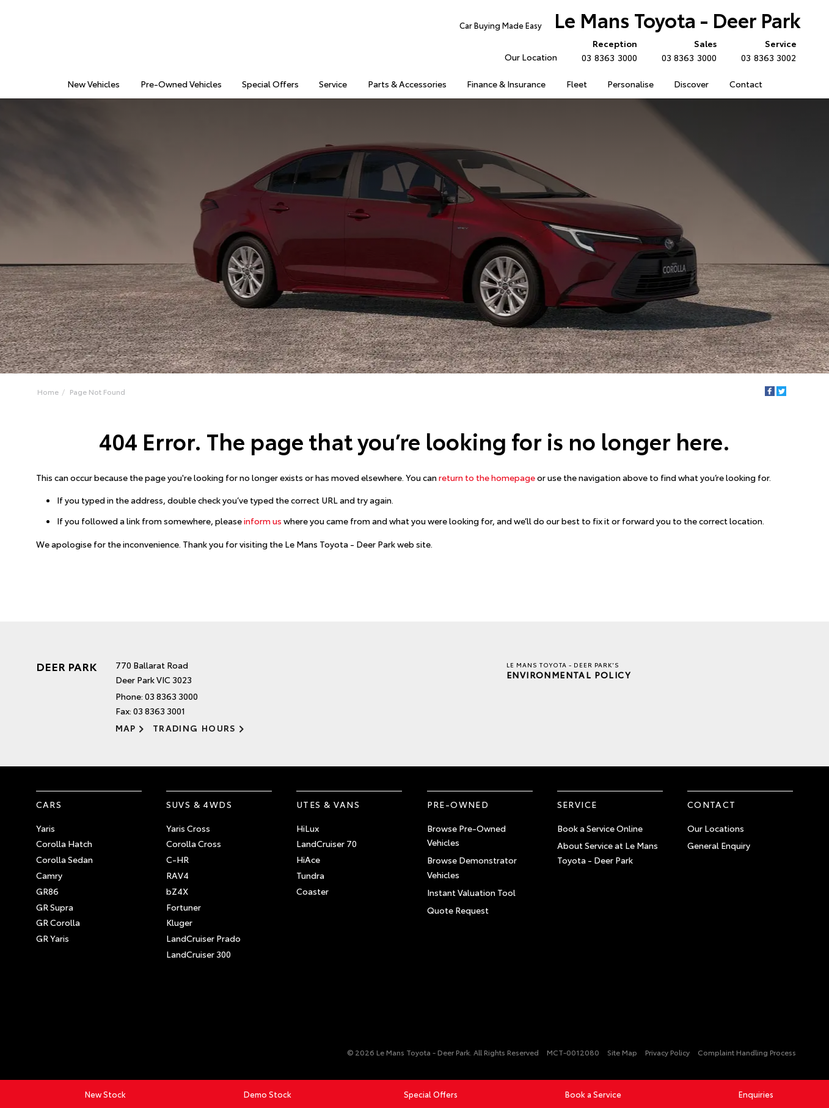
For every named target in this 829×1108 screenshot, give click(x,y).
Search (784, 84)
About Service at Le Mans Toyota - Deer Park (607, 852)
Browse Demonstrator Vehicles (472, 867)
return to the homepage (487, 477)
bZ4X (177, 891)
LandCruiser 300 (198, 954)
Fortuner (183, 907)
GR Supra (54, 907)
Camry (49, 875)
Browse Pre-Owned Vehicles (466, 835)
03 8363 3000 (606, 50)
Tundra (310, 875)
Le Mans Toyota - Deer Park (630, 22)
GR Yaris (52, 938)
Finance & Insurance (506, 84)
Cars (49, 804)
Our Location (531, 57)
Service (333, 84)
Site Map (622, 1052)
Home (37, 81)
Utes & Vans (328, 804)
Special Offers (270, 84)
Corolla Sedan (64, 859)
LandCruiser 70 (326, 843)
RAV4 (177, 875)
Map (125, 728)
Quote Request (458, 910)
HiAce (308, 859)
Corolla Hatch (64, 843)
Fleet (576, 84)
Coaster (312, 891)
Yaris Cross (188, 828)
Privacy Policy (667, 1052)
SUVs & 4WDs (199, 804)
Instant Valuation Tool (471, 892)
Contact (745, 84)
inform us (263, 521)
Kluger (179, 922)
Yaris (45, 828)
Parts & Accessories (407, 84)
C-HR (177, 859)
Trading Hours (194, 728)
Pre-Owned (458, 804)
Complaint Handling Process (747, 1052)
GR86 (47, 891)
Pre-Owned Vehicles (181, 84)
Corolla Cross (193, 843)
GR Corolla (58, 922)
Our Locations (715, 828)
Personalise (630, 84)
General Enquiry (718, 845)
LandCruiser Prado (203, 938)
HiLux (307, 828)
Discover (691, 84)
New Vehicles (93, 84)
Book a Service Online (600, 828)
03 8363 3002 (766, 50)
